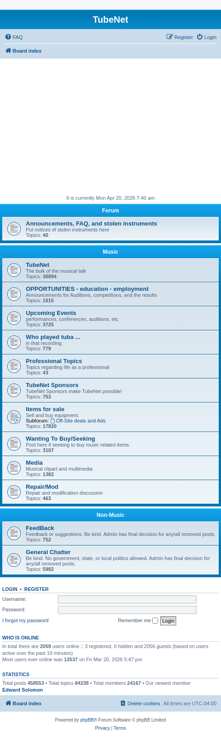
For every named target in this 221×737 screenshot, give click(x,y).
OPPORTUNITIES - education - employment (87, 288)
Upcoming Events (51, 313)
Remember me (138, 621)
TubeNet (37, 264)
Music (110, 252)
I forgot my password (25, 620)
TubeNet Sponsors (52, 385)
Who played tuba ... (53, 337)
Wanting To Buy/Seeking (60, 438)
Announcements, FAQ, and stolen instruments (91, 223)
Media (34, 462)
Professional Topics (54, 361)
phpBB (87, 719)
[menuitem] (14, 37)
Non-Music (110, 515)
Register (36, 589)
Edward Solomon (22, 690)
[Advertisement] (110, 126)
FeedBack (40, 528)
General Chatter (48, 552)
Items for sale (45, 409)
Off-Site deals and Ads (78, 420)
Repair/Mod (42, 486)
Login (9, 589)
